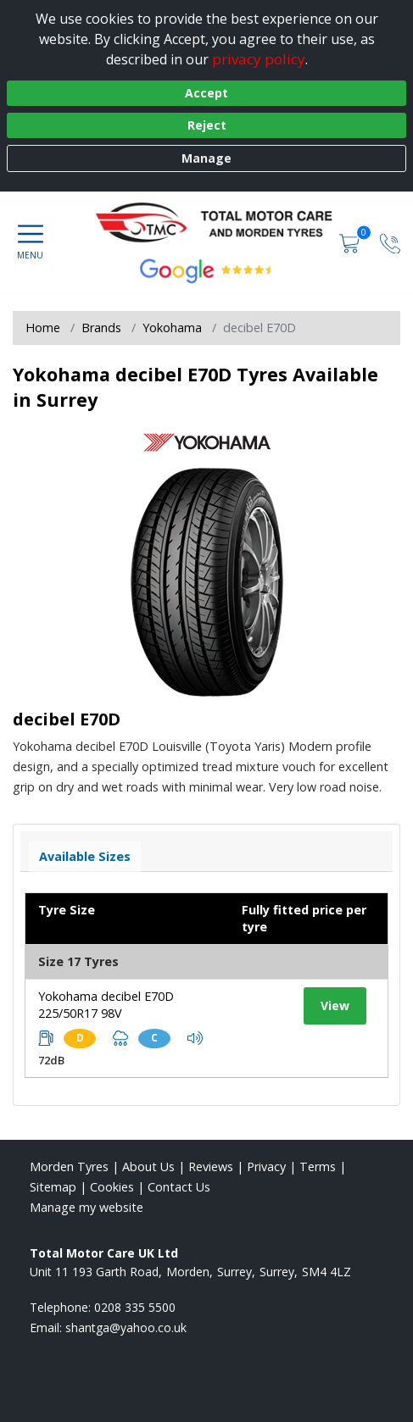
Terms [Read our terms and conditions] (317, 1166)
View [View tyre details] (335, 1005)
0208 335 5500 (135, 1307)
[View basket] (351, 242)
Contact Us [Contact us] (179, 1187)
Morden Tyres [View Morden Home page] (69, 1166)
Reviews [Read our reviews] (210, 1166)
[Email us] (126, 1327)
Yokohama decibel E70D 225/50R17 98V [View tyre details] (106, 1004)
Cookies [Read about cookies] (112, 1187)
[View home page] (222, 225)
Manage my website (86, 1207)
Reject (206, 125)
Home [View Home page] (42, 327)
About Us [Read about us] (148, 1166)
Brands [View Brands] (101, 327)
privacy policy (258, 59)
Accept (206, 93)
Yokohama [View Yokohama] (172, 327)
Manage (206, 158)
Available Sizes (85, 856)
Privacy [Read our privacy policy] (266, 1166)
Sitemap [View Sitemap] (53, 1187)
